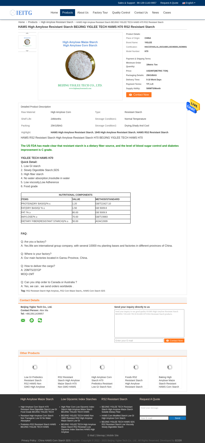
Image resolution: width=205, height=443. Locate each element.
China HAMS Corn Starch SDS (54, 440)
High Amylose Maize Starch (37, 399)
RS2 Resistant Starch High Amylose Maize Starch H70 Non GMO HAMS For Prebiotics (69, 383)
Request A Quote (169, 3)
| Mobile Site (112, 435)
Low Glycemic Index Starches (79, 399)
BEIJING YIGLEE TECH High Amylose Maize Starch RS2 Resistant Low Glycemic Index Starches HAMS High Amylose (78, 428)
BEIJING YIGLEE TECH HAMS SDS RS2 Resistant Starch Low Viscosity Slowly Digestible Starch (118, 424)
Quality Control (121, 12)
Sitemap (100, 435)
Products (67, 12)
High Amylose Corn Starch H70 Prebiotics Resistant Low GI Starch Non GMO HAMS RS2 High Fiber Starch (101, 385)
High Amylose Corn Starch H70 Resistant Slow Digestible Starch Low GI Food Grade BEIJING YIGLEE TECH (39, 409)
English (190, 3)
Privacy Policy (29, 440)
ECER (178, 440)
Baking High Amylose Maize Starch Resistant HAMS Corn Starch (169, 382)
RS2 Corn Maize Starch (70, 291)
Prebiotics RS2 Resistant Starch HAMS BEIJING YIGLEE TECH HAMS (38, 425)
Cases (167, 12)
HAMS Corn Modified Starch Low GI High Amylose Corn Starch (118, 416)
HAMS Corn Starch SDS (94, 291)
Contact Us (141, 12)
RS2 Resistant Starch (114, 399)
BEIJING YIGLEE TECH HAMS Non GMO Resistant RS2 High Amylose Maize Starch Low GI (77, 418)
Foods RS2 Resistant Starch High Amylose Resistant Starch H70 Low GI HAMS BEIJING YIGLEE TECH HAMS (135, 387)
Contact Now (141, 94)
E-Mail (91, 435)
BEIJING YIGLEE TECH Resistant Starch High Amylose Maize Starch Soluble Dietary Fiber (117, 409)
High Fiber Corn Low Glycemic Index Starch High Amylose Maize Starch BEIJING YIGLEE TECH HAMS (77, 409)
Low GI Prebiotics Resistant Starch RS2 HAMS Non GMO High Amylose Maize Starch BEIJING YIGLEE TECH (34, 387)
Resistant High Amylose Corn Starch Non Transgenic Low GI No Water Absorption (37, 418)
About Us (82, 12)
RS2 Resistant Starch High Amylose (42, 291)
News (155, 12)
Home (54, 12)
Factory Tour (100, 12)
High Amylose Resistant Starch (57, 22)
